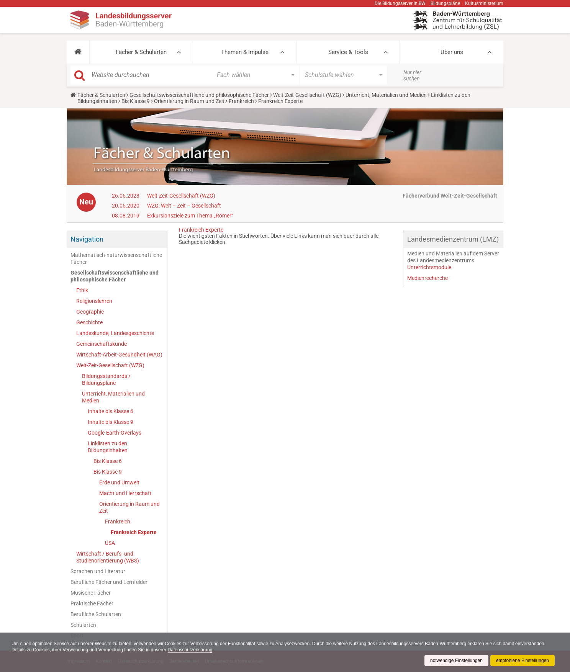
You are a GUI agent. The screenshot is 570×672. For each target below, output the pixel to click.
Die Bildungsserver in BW (400, 3)
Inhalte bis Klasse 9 (110, 422)
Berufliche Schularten (95, 614)
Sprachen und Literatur (97, 571)
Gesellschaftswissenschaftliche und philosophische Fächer (199, 95)
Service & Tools (348, 52)
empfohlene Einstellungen (522, 660)
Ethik (82, 290)
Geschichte (89, 322)
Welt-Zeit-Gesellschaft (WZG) (307, 95)
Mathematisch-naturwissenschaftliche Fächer (116, 258)
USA (110, 543)
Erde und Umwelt (119, 482)
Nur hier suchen (412, 75)
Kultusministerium (484, 3)
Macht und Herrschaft (125, 493)
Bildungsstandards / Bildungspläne (106, 379)
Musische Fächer (90, 593)
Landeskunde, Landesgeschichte (115, 333)
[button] (78, 52)
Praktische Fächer (91, 603)
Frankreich (241, 101)
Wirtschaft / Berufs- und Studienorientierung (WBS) (107, 557)
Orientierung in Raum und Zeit (189, 101)
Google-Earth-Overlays (114, 433)
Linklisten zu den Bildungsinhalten (108, 446)
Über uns (452, 52)
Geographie (90, 312)
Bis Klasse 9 (135, 101)
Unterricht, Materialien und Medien (386, 95)
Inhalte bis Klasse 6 (110, 411)
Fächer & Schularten (141, 52)
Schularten (83, 625)
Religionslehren (94, 301)
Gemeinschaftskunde (101, 344)
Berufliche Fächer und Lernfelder (108, 582)
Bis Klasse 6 (107, 461)
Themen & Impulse (245, 52)
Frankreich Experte (134, 532)
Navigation (86, 239)
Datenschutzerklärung (190, 649)
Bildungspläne (445, 3)
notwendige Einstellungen (456, 660)
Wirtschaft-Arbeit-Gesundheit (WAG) (119, 355)
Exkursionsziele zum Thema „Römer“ (190, 216)
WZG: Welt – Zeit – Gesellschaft (184, 206)
